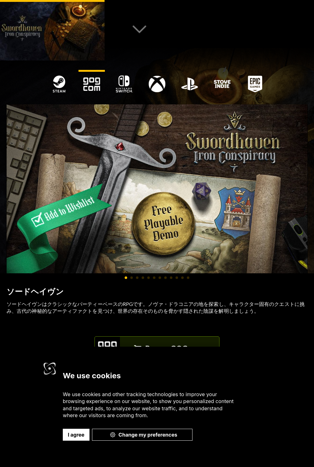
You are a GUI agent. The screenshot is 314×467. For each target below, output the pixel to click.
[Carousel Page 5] (148, 278)
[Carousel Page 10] (177, 278)
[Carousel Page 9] (171, 278)
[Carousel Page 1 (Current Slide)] (126, 278)
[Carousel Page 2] (131, 278)
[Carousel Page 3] (137, 278)
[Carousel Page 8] (165, 278)
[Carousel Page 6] (154, 278)
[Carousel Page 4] (143, 278)
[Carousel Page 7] (160, 278)
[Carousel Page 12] (188, 278)
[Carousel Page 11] (182, 278)
